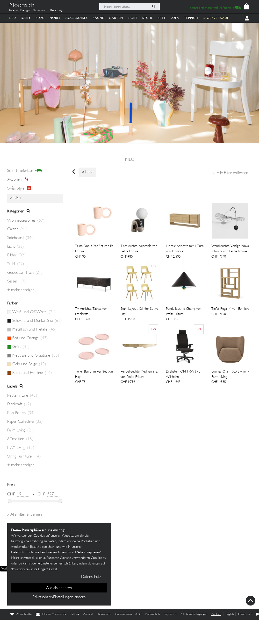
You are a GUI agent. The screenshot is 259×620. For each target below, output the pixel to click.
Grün (21, 347)
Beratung (56, 10)
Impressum (170, 614)
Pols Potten (21, 413)
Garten (116, 18)
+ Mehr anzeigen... (21, 290)
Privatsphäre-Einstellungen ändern (59, 597)
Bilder (16, 255)
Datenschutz (152, 614)
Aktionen (19, 180)
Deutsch (216, 614)
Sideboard (20, 238)
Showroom (40, 10)
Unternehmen (123, 614)
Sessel (16, 281)
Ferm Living (21, 430)
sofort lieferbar (24, 171)
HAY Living (20, 448)
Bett (162, 18)
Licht (132, 18)
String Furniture (24, 456)
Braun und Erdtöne (32, 373)
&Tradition (20, 439)
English (230, 614)
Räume (98, 18)
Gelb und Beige (29, 364)
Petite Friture (22, 396)
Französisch (245, 614)
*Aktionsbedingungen (194, 614)
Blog (40, 18)
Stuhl (147, 18)
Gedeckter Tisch (25, 273)
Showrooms (104, 614)
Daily (26, 18)
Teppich (191, 18)
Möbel (55, 18)
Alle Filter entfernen (230, 173)
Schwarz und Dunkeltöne (37, 321)
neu (129, 160)
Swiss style (19, 188)
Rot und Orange (30, 338)
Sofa (175, 18)
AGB (138, 614)
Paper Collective (25, 422)
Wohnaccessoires (25, 221)
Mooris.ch (21, 5)
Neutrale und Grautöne (35, 356)
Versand (88, 614)
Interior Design (19, 10)
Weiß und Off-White (34, 312)
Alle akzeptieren (59, 588)
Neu (12, 18)
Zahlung (74, 614)
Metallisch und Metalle (34, 329)
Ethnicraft (19, 404)
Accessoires (76, 18)
